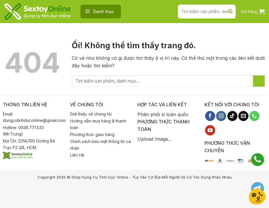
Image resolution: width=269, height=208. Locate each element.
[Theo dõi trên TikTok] (232, 116)
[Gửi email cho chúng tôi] (243, 116)
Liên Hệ (77, 155)
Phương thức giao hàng (92, 134)
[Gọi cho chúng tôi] (254, 116)
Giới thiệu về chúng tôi (91, 114)
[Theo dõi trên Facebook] (210, 116)
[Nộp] (230, 11)
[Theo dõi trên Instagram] (221, 116)
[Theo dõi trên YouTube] (210, 130)
